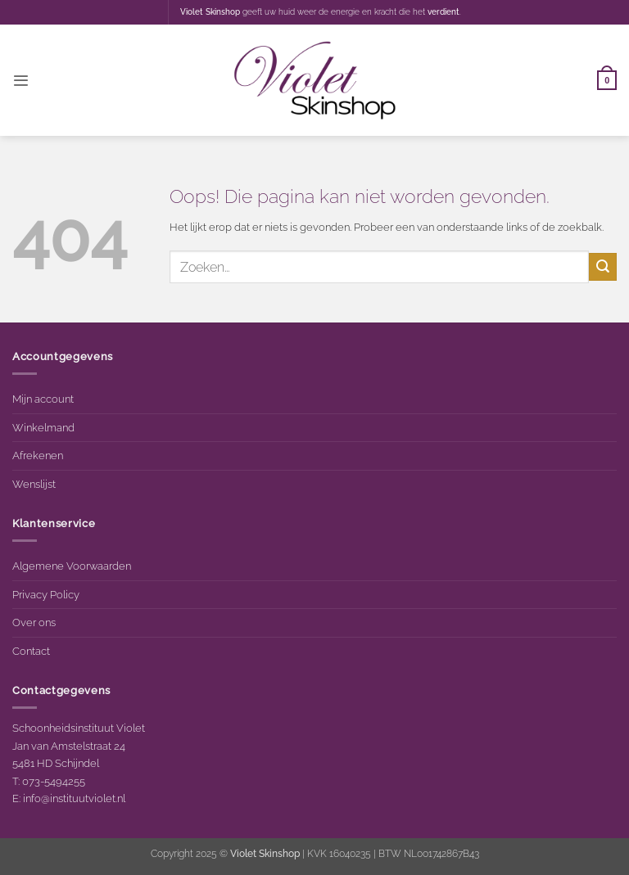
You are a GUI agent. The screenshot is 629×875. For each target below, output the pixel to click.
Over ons (34, 622)
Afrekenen (37, 455)
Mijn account (43, 398)
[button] (20, 80)
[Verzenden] (603, 266)
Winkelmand (43, 427)
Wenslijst (34, 483)
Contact (31, 650)
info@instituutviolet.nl (74, 798)
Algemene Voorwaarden (71, 565)
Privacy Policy (45, 594)
